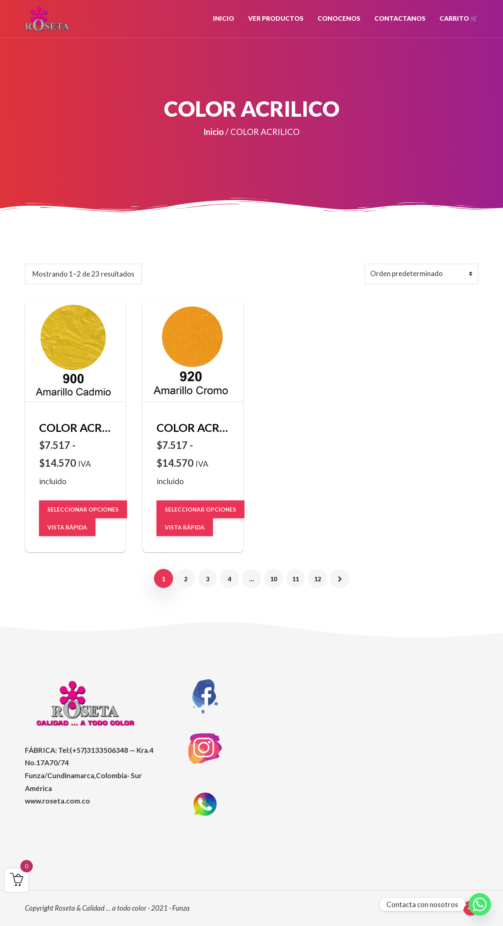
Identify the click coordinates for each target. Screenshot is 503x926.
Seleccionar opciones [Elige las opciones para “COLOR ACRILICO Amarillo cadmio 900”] (83, 509)
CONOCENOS (338, 18)
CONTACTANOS (399, 18)
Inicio (213, 132)
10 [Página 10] (273, 578)
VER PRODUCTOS (275, 18)
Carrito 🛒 (459, 18)
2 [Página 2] (186, 578)
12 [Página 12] (317, 578)
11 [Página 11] (295, 578)
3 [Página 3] (208, 578)
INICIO (223, 18)
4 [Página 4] (230, 578)
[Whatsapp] (480, 904)
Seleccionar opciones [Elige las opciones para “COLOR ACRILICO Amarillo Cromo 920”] (200, 509)
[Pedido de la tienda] (422, 274)
